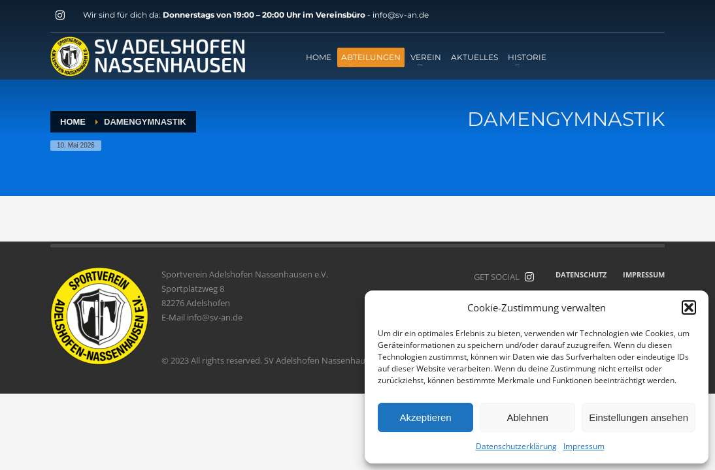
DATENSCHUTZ (581, 274)
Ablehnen (527, 417)
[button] (688, 307)
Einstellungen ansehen (638, 417)
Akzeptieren (425, 417)
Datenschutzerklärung (516, 446)
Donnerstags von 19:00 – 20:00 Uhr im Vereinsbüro (265, 15)
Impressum (584, 446)
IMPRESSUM (644, 274)
